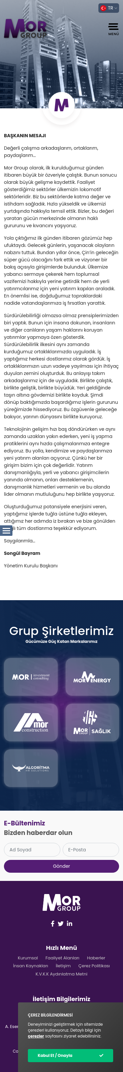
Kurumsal (28, 958)
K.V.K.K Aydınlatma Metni (61, 974)
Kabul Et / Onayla (55, 1055)
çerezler (36, 1036)
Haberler (96, 958)
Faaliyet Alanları (62, 958)
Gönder (61, 866)
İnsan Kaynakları (30, 966)
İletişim (63, 966)
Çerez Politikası (94, 966)
